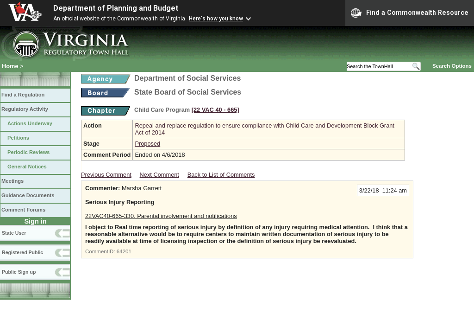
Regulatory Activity (24, 109)
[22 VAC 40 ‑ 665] (215, 109)
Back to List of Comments (221, 174)
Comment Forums (23, 209)
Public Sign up (19, 272)
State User (14, 233)
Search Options (452, 66)
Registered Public (22, 252)
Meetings (12, 181)
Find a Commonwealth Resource (409, 13)
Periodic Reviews (28, 152)
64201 (124, 251)
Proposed (147, 143)
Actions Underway (29, 123)
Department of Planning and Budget (115, 8)
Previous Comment (106, 174)
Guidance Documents (27, 195)
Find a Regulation (22, 94)
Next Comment (159, 174)
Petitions (18, 138)
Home (10, 66)
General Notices (27, 166)
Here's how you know (216, 18)
